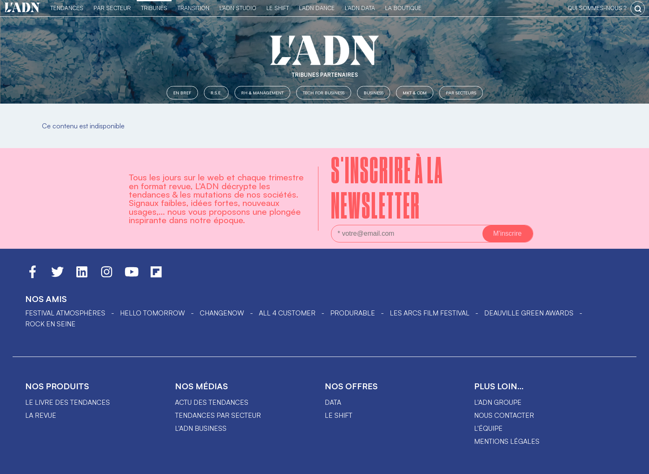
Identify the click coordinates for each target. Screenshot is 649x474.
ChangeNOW (222, 313)
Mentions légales (507, 441)
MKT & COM (415, 92)
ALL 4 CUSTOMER (287, 313)
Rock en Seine (50, 324)
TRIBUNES (154, 7)
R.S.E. (216, 92)
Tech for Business (323, 92)
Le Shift (277, 7)
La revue (40, 415)
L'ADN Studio (237, 7)
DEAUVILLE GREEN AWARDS (528, 313)
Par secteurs (461, 92)
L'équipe (488, 428)
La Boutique (403, 7)
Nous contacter (504, 415)
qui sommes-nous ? (597, 7)
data (333, 402)
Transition (193, 7)
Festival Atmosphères (65, 313)
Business (373, 92)
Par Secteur (112, 7)
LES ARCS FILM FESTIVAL (429, 313)
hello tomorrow (152, 313)
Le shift (338, 415)
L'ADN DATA (360, 7)
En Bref (182, 92)
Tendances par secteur (218, 415)
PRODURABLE (352, 313)
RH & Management (262, 92)
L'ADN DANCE (317, 7)
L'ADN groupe (497, 402)
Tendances (66, 7)
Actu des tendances (211, 402)
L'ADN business (201, 428)
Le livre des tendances (67, 402)
